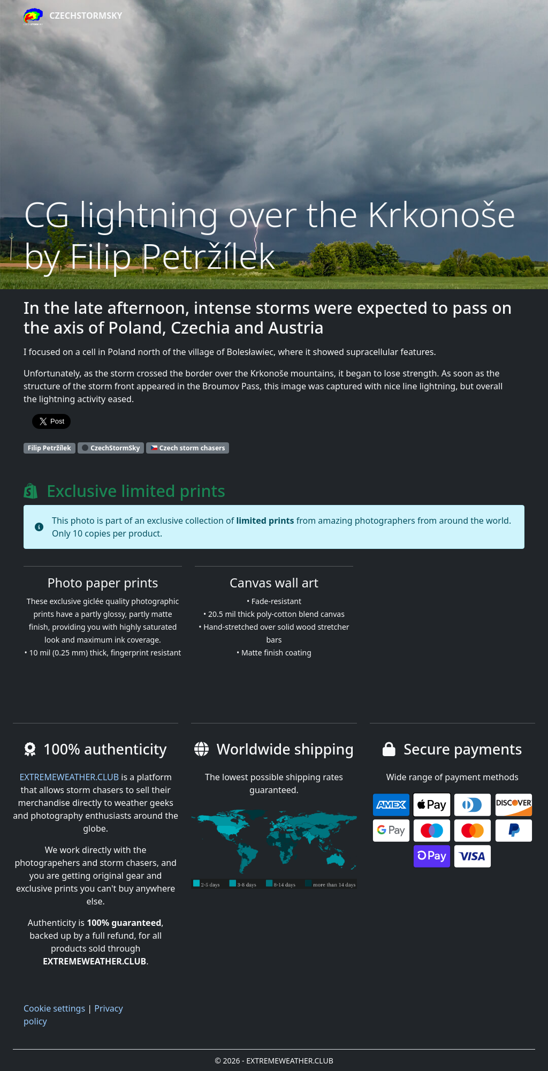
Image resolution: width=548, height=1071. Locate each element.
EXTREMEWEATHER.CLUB (69, 777)
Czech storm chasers (188, 447)
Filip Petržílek (49, 447)
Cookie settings (54, 1008)
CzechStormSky (73, 16)
